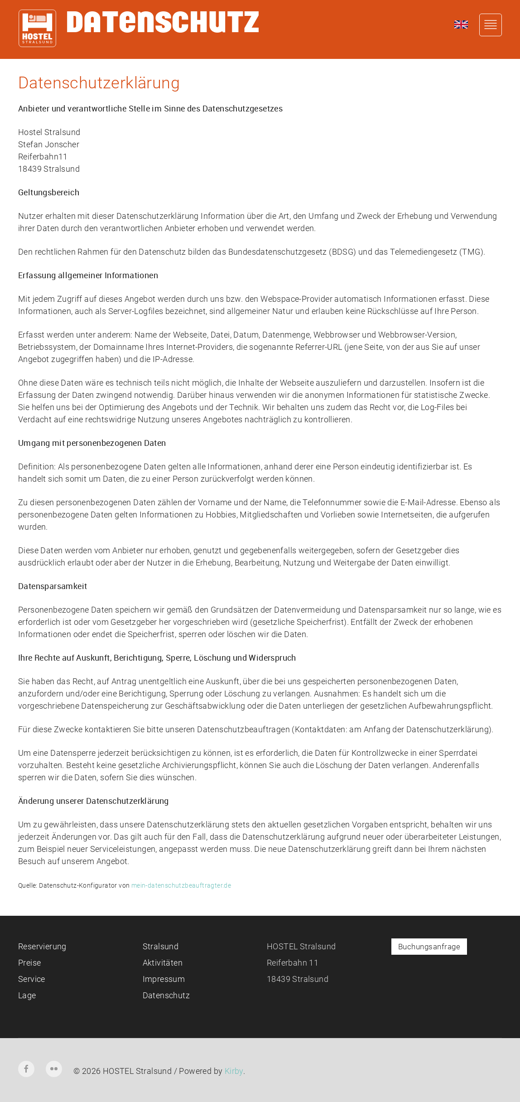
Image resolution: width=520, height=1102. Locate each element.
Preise (29, 962)
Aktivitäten (163, 962)
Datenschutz (166, 995)
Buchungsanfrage (429, 946)
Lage (27, 995)
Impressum (164, 979)
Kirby (234, 1071)
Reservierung (42, 946)
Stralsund (161, 946)
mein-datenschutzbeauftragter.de (181, 885)
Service (31, 979)
